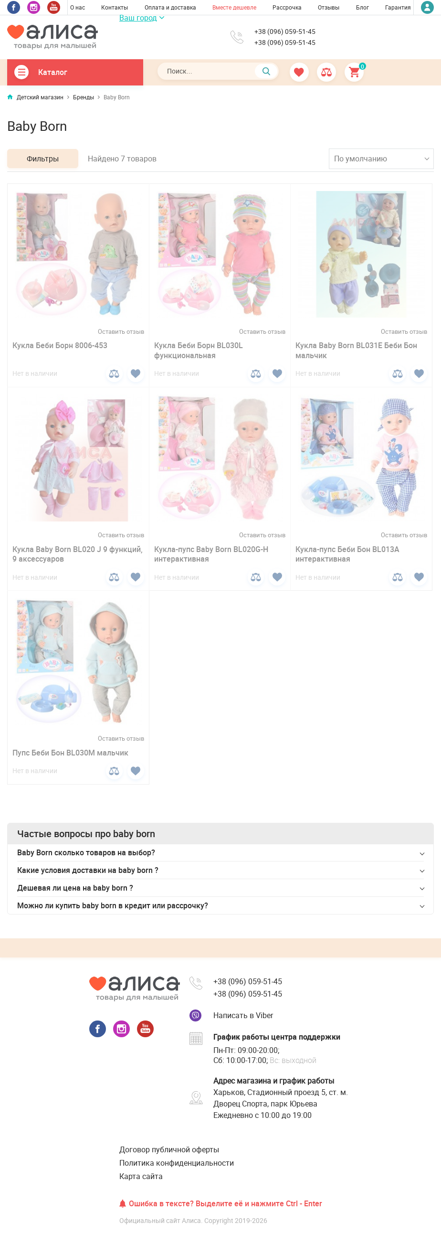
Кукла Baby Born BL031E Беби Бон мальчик (356, 350)
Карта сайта (141, 1176)
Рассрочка (287, 7)
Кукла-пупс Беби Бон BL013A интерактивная (347, 554)
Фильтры (43, 158)
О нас (77, 7)
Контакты (114, 7)
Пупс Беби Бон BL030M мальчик (70, 752)
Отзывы (328, 7)
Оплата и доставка (170, 7)
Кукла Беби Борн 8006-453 (59, 345)
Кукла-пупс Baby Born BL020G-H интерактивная (211, 554)
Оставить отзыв (121, 332)
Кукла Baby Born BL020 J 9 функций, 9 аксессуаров (77, 554)
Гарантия (398, 7)
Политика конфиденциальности (176, 1163)
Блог (362, 7)
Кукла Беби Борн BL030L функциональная (198, 350)
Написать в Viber (243, 1015)
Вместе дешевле (234, 7)
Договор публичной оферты (169, 1149)
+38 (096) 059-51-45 (284, 31)
